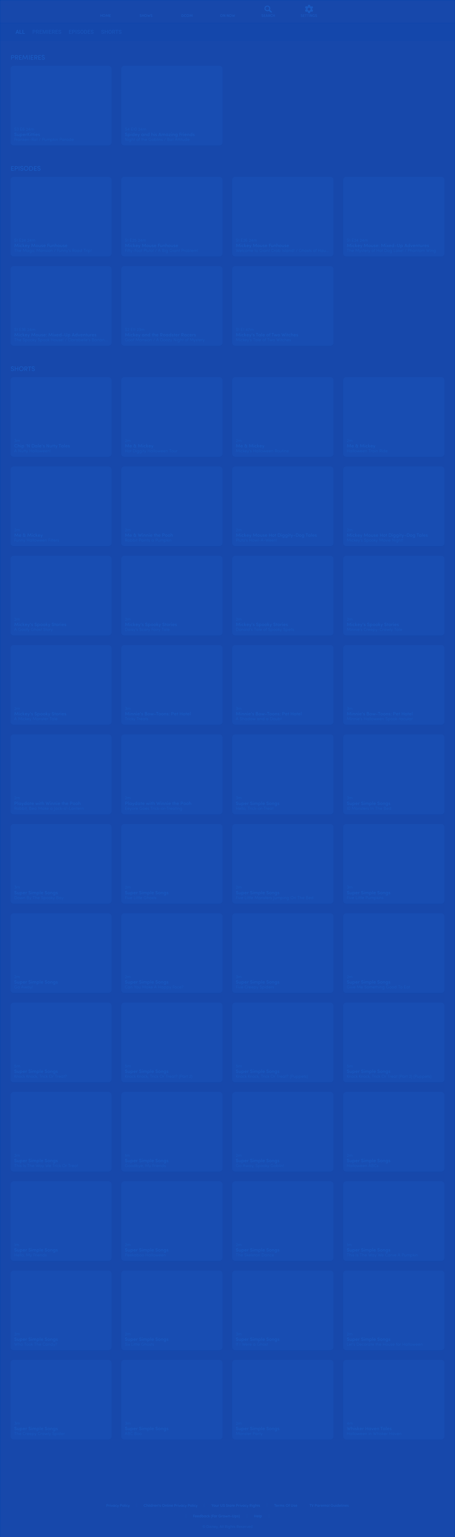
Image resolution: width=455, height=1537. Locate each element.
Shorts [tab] (111, 32)
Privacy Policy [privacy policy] (118, 1506)
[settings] (309, 11)
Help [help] (258, 1516)
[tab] (20, 32)
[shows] (146, 11)
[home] (105, 11)
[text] (24, 129)
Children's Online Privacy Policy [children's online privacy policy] (170, 1506)
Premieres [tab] (47, 32)
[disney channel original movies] (186, 11)
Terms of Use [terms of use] (285, 1506)
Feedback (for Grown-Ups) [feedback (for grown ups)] (216, 1516)
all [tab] (20, 32)
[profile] (349, 11)
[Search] (268, 11)
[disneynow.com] (24, 10)
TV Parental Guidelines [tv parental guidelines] (329, 1506)
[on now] (227, 11)
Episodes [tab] (81, 32)
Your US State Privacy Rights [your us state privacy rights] (235, 1506)
